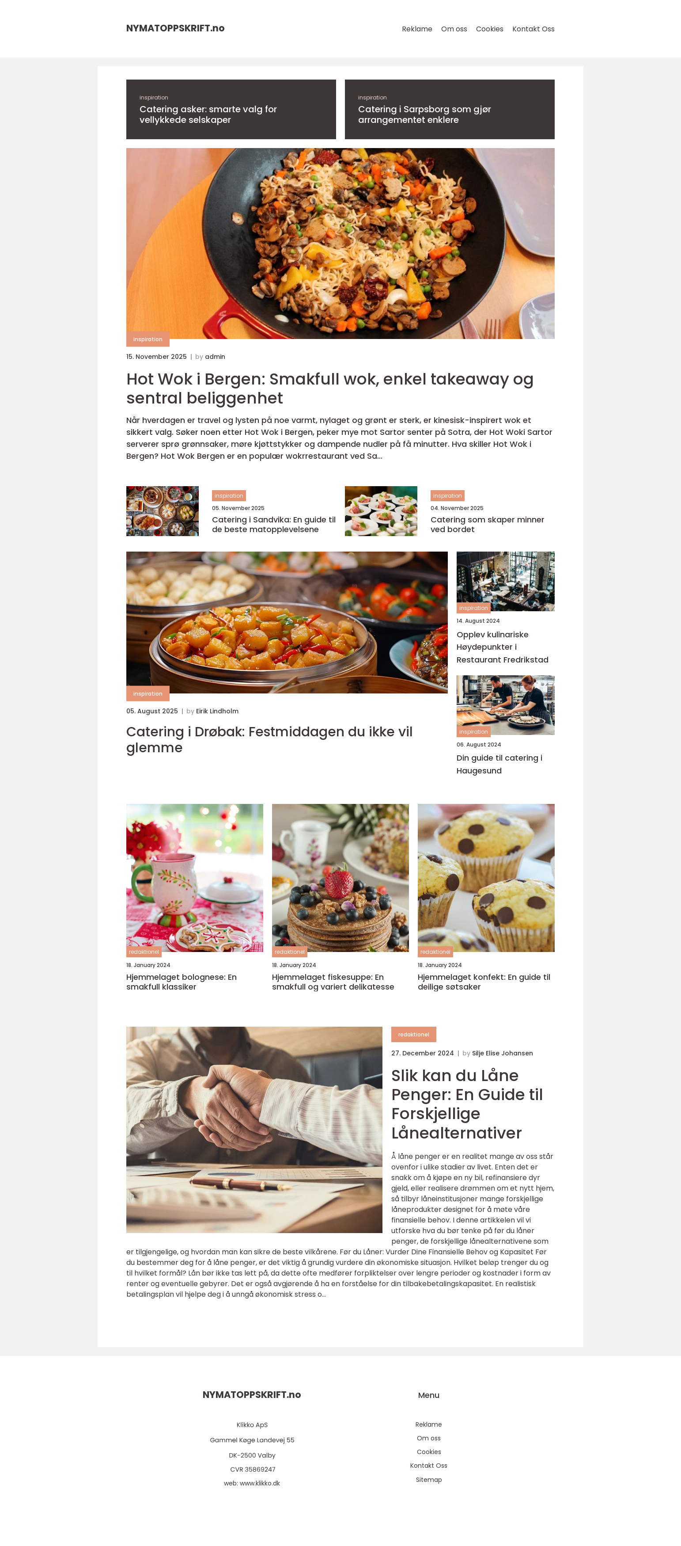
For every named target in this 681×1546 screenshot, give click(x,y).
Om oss (454, 29)
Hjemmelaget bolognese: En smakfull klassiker (181, 981)
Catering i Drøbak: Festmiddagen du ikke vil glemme (269, 740)
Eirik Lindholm (217, 711)
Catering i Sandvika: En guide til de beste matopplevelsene (274, 524)
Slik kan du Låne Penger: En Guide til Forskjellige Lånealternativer (467, 1104)
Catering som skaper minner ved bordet (488, 524)
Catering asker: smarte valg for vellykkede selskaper (208, 114)
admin (215, 357)
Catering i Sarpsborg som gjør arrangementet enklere (424, 114)
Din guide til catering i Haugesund (499, 764)
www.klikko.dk (260, 1483)
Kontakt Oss (533, 29)
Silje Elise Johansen (502, 1053)
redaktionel (144, 952)
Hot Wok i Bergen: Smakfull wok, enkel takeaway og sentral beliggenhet (330, 388)
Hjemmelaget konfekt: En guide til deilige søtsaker (484, 981)
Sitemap (429, 1479)
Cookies (489, 29)
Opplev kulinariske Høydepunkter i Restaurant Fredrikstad (503, 647)
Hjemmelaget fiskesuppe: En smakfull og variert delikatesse (333, 981)
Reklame (417, 29)
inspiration (154, 97)
